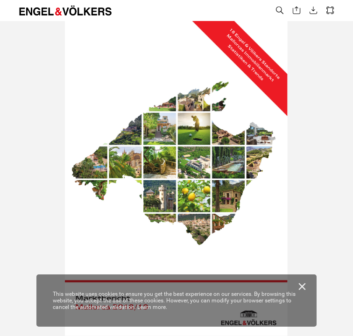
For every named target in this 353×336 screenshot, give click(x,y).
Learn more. (152, 307)
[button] (279, 10)
